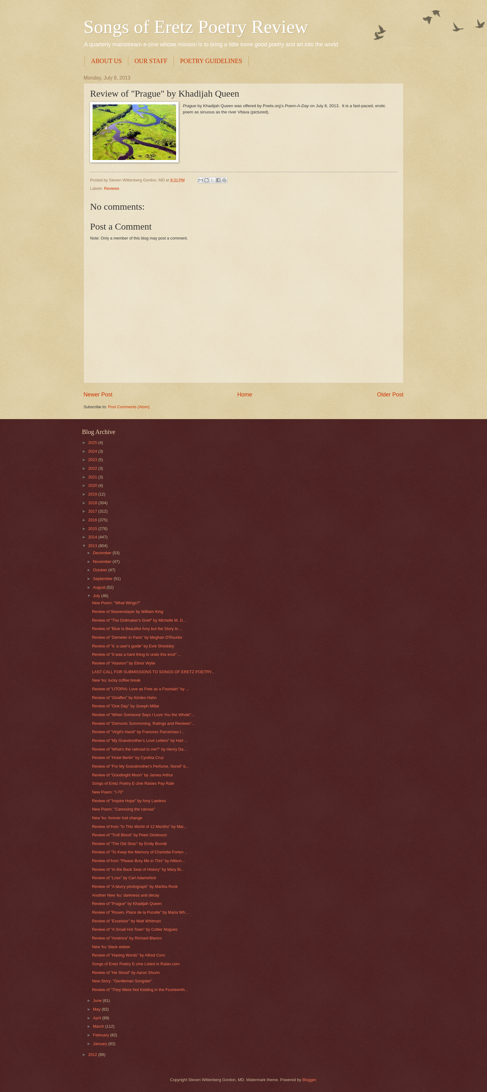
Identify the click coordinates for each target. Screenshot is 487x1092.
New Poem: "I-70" (107, 792)
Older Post (390, 394)
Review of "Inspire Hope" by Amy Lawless (129, 800)
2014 (93, 537)
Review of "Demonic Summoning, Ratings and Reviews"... (143, 723)
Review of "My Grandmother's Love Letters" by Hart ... (140, 740)
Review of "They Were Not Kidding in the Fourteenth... (140, 989)
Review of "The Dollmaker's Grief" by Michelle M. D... (139, 620)
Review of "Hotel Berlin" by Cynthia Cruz (128, 757)
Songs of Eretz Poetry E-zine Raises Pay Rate (133, 783)
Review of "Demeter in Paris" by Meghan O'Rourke (137, 637)
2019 (93, 494)
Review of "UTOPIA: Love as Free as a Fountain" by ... (140, 689)
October (100, 570)
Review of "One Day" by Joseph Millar (125, 706)
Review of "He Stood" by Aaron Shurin (126, 972)
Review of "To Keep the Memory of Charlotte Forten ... (140, 852)
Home (244, 394)
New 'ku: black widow (111, 946)
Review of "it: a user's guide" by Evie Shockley (133, 646)
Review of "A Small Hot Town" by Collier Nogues (134, 929)
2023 (93, 459)
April (97, 1018)
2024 (93, 451)
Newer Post (98, 394)
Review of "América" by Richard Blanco (127, 938)
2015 (93, 528)
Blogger (309, 1079)
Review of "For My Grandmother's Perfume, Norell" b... (140, 766)
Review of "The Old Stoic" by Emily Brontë (129, 843)
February (101, 1035)
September (103, 578)
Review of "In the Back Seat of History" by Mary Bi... (138, 869)
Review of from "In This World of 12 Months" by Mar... (139, 826)
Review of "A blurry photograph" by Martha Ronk (135, 886)
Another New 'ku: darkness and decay (125, 895)
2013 (93, 545)
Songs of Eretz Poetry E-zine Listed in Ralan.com (136, 964)
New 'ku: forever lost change (117, 818)
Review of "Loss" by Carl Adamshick (124, 877)
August (100, 587)
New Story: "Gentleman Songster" (122, 981)
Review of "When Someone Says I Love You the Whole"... (143, 714)
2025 (93, 442)
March (99, 1026)
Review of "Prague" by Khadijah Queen (127, 903)
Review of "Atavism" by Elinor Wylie (123, 663)
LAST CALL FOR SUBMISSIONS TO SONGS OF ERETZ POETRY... (153, 671)
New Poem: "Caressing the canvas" (123, 809)
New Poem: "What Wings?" (116, 603)
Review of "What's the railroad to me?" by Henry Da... (139, 749)
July (97, 595)
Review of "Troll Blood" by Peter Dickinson (129, 835)
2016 (93, 520)
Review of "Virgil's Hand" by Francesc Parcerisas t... (138, 731)
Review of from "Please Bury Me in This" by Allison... (138, 860)
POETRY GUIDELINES (211, 60)
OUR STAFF (150, 60)
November (102, 561)
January (100, 1043)
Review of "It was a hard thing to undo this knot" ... (136, 654)
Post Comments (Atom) (129, 406)
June (98, 1000)
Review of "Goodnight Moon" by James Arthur (132, 775)
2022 (93, 468)
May (97, 1009)
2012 (93, 1054)
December (102, 553)
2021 (93, 477)
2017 (93, 511)
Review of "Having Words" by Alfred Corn (128, 955)
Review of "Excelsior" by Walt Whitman (126, 921)
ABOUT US (106, 60)
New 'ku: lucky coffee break (116, 680)
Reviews (111, 188)
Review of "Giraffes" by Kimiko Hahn (124, 697)
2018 (93, 502)
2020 (93, 485)
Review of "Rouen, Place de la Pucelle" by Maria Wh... (140, 912)
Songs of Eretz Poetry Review (196, 26)
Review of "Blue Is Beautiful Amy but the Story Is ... (137, 628)
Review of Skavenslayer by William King (127, 611)
